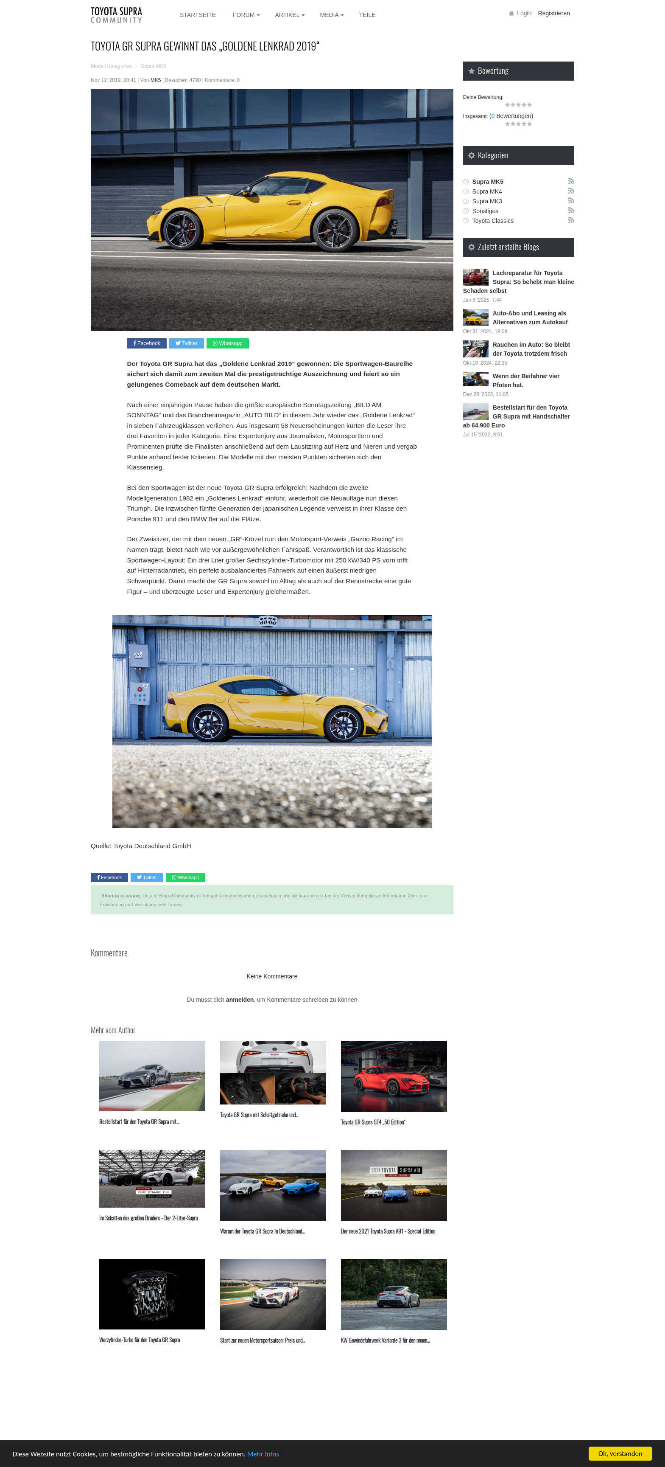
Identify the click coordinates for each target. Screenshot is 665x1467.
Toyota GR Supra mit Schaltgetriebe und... (259, 1114)
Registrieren (554, 13)
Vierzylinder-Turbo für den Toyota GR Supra (139, 1339)
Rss (570, 180)
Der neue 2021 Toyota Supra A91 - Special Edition (388, 1231)
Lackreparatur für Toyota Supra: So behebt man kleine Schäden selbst (518, 282)
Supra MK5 (487, 181)
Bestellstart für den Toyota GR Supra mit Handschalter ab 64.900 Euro (516, 416)
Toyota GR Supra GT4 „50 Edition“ (373, 1122)
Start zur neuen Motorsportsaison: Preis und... (262, 1340)
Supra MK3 (487, 201)
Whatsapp (228, 343)
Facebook (147, 343)
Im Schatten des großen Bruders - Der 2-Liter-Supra (148, 1218)
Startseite (198, 14)
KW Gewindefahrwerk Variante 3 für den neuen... (385, 1340)
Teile (367, 14)
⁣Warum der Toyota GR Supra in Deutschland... (262, 1231)
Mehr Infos (263, 1454)
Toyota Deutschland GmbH (152, 845)
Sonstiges (485, 211)
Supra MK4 (487, 191)
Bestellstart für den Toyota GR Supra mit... (139, 1121)
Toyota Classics (493, 220)
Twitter (186, 343)
